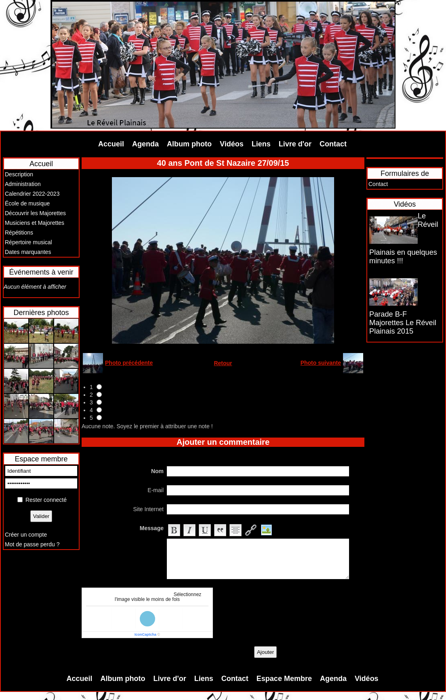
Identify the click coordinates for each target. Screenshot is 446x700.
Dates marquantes (28, 252)
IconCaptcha (145, 634)
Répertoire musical (28, 242)
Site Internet (148, 509)
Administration (23, 184)
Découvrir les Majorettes (35, 213)
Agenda (145, 144)
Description (19, 174)
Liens (261, 144)
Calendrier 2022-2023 (32, 193)
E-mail (155, 490)
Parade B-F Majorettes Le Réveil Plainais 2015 (402, 322)
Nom (157, 471)
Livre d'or (295, 144)
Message (152, 528)
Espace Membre (284, 679)
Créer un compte (26, 534)
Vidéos (232, 144)
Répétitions (19, 232)
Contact (333, 144)
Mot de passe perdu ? (32, 544)
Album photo (189, 144)
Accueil (111, 144)
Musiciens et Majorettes (34, 223)
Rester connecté (46, 500)
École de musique (27, 203)
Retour (223, 363)
